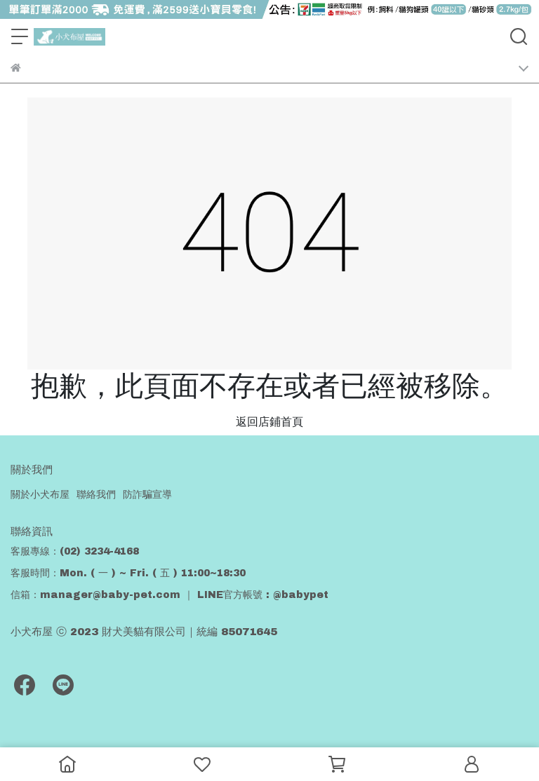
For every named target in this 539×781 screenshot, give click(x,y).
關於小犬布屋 (40, 494)
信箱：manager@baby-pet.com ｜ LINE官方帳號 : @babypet (169, 595)
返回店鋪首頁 (269, 422)
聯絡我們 (96, 494)
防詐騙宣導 (147, 494)
